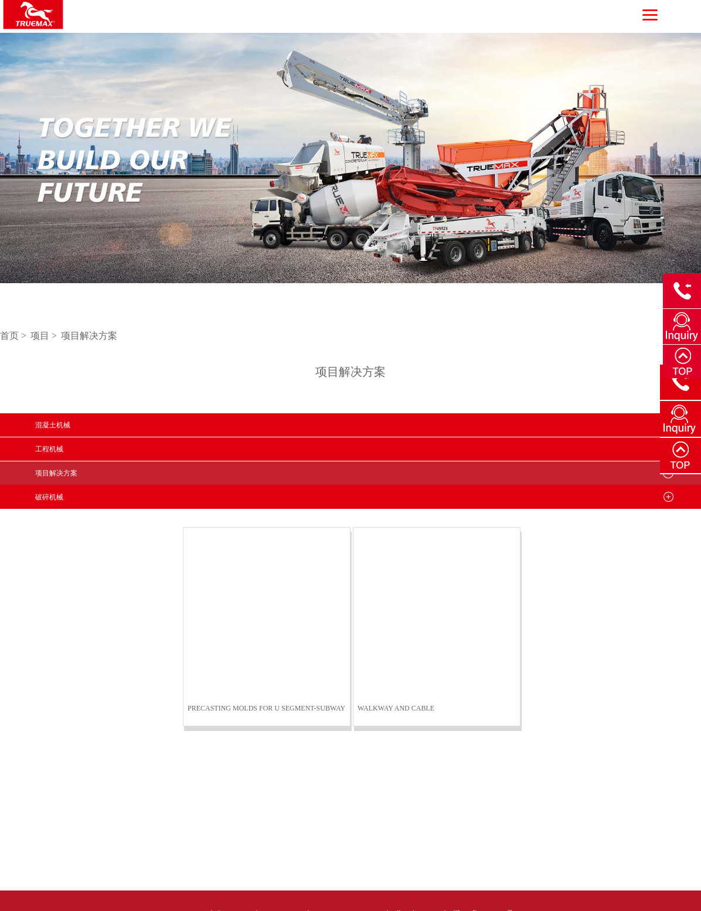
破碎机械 (49, 497)
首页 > (14, 336)
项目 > (44, 336)
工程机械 (49, 449)
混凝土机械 (52, 425)
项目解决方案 (89, 336)
